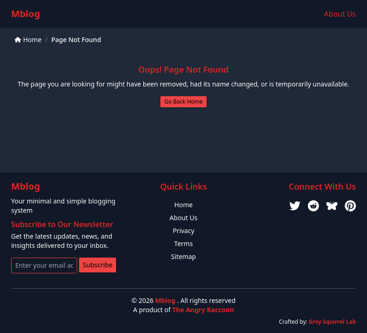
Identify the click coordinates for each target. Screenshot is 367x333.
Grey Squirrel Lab (332, 322)
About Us (340, 14)
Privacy (184, 230)
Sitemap (183, 256)
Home (28, 39)
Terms (183, 243)
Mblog (25, 13)
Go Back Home (183, 101)
